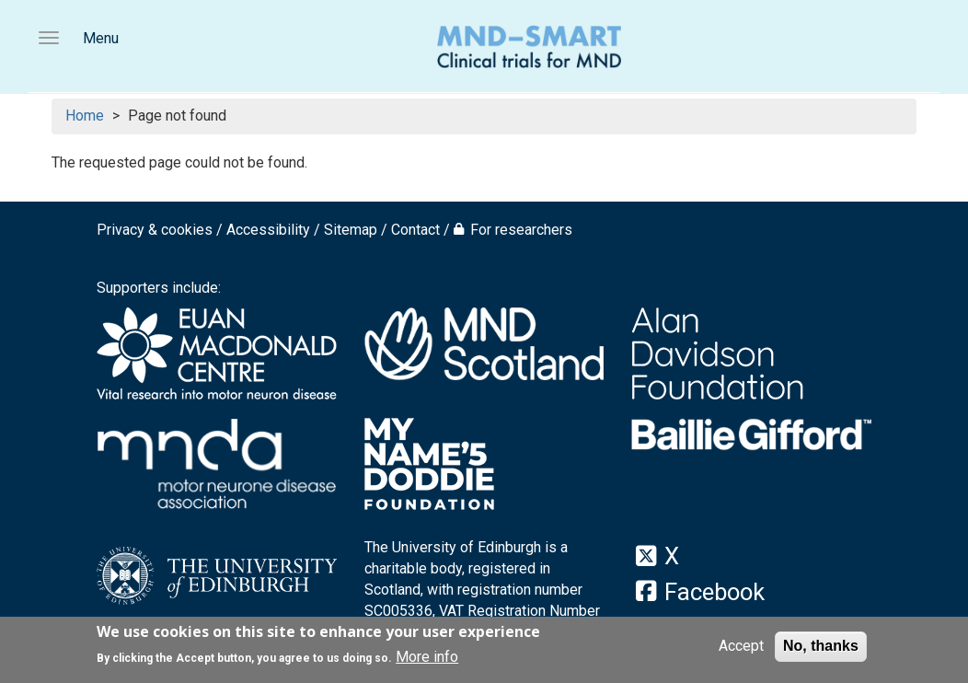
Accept (741, 647)
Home (84, 115)
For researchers (521, 229)
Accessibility (268, 229)
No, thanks (821, 647)
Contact (415, 229)
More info (427, 657)
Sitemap (350, 229)
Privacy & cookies (155, 229)
